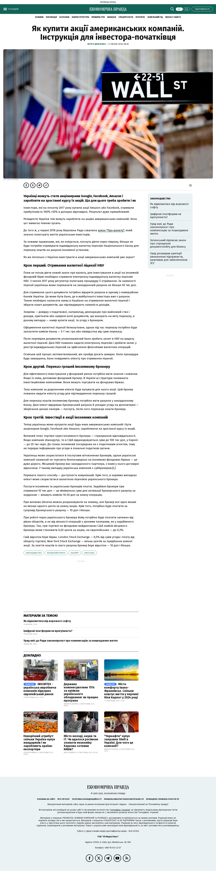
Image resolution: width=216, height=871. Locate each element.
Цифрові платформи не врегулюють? (48, 631)
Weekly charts (173, 17)
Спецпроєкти (125, 17)
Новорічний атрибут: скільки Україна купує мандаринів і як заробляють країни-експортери (39, 742)
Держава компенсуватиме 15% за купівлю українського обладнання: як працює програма (81, 692)
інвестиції (89, 553)
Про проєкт (63, 799)
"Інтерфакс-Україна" (120, 810)
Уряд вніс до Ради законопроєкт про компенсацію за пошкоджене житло (71, 640)
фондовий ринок (56, 553)
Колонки (64, 17)
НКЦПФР (75, 553)
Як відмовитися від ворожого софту (47, 621)
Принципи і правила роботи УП (162, 799)
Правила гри (98, 17)
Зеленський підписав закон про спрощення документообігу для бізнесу (168, 243)
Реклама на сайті (46, 799)
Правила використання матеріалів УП (124, 799)
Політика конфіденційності (87, 799)
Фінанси (111, 17)
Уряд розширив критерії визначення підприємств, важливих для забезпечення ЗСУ (168, 258)
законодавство (34, 553)
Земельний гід (155, 17)
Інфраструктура (80, 17)
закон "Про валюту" (111, 230)
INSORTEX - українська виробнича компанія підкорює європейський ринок (40, 689)
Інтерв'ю (140, 17)
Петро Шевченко (96, 44)
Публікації (51, 17)
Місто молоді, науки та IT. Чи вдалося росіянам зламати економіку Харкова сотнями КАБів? (81, 742)
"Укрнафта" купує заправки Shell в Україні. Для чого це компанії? (118, 741)
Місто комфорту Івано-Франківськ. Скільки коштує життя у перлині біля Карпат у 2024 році (121, 690)
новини (39, 17)
